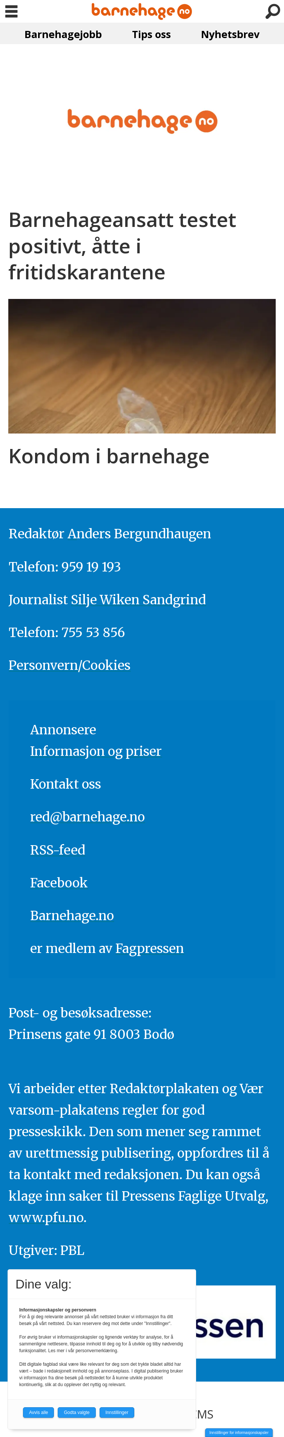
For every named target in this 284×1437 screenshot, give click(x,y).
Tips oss (151, 34)
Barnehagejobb (63, 34)
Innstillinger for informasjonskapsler (239, 1433)
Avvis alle (38, 1412)
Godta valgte (76, 1412)
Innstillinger (117, 1412)
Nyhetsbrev (230, 34)
